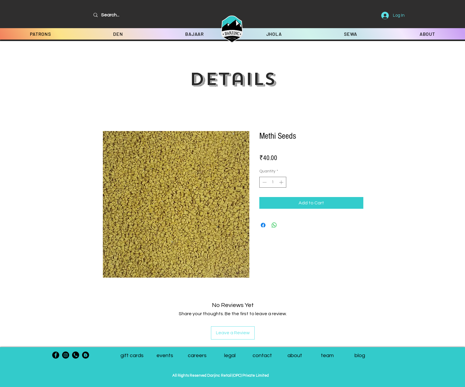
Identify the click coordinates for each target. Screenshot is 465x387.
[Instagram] (65, 355)
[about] (295, 356)
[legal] (230, 356)
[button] (327, 356)
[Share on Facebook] (263, 225)
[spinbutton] (273, 182)
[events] (165, 356)
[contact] (262, 356)
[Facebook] (55, 355)
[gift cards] (132, 356)
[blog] (360, 356)
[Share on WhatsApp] (274, 225)
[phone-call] (75, 355)
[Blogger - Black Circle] (85, 355)
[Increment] (281, 182)
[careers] (197, 356)
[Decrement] (264, 182)
